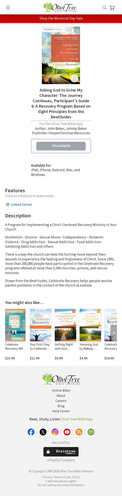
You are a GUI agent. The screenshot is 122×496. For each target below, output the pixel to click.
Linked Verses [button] (21, 204)
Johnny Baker (76, 128)
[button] (104, 8)
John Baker (55, 128)
